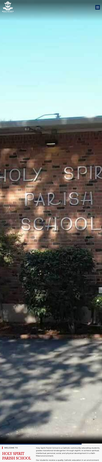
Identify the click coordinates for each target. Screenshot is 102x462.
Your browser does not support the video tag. (51, 222)
